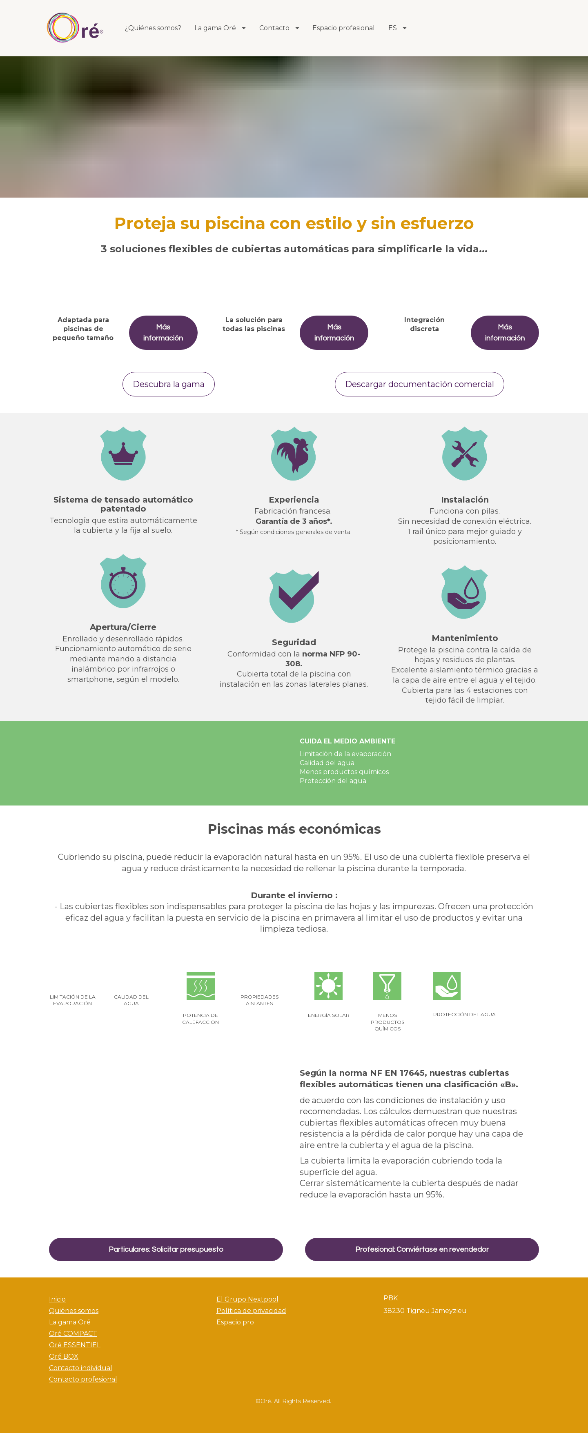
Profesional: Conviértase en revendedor (422, 1249)
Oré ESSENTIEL (74, 1345)
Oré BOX (63, 1356)
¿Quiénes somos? (153, 28)
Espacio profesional (343, 28)
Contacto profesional (83, 1379)
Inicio (57, 1299)
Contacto (279, 28)
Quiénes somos (73, 1311)
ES (397, 28)
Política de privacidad (251, 1311)
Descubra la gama (169, 384)
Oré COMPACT (73, 1333)
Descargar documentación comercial (419, 384)
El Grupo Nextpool (247, 1299)
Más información (163, 332)
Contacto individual (80, 1368)
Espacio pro (235, 1322)
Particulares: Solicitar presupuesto (166, 1249)
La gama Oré (220, 28)
